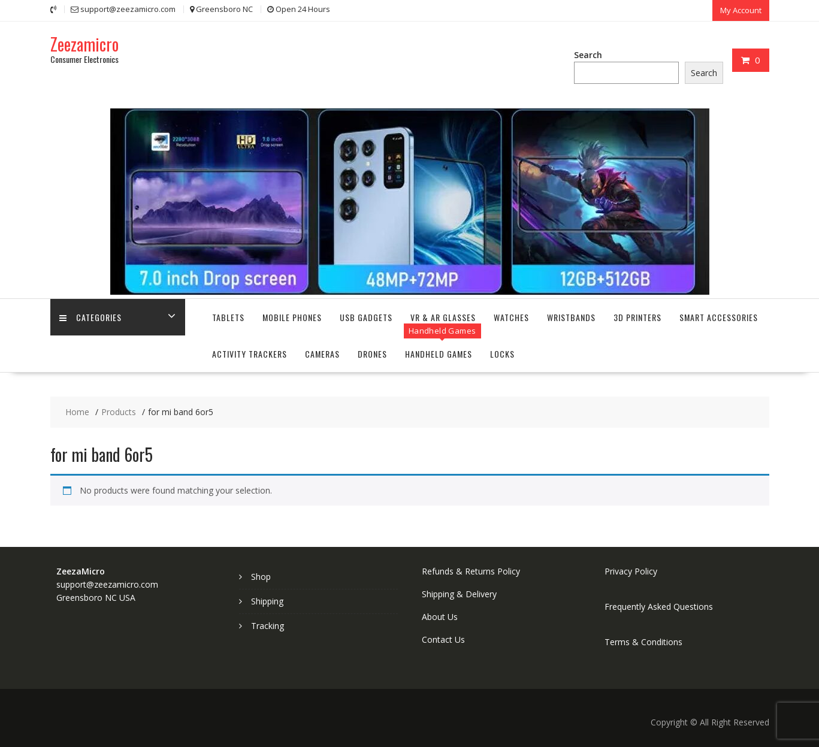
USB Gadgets (366, 317)
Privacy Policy (631, 571)
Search (588, 55)
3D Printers (637, 317)
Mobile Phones (292, 317)
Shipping (267, 601)
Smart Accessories (718, 317)
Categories (90, 317)
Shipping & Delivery (459, 594)
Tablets (228, 317)
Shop (261, 576)
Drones (372, 353)
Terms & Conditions (643, 642)
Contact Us (443, 639)
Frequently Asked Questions (659, 606)
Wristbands (571, 317)
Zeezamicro (84, 44)
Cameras (322, 353)
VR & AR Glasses (443, 317)
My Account (740, 10)
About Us (440, 616)
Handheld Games (438, 353)
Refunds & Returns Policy (471, 571)
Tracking (267, 625)
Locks (502, 353)
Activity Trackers (249, 353)
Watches (511, 317)
